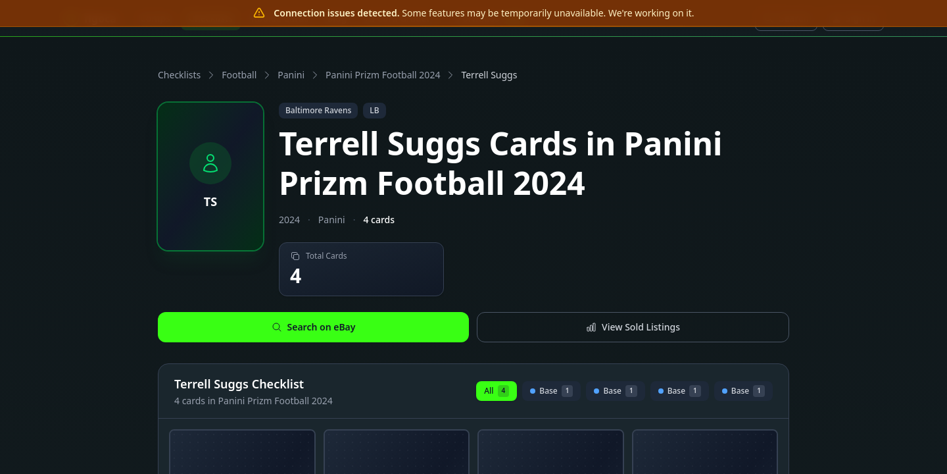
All (496, 391)
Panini (291, 74)
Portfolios (492, 18)
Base (551, 393)
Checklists (211, 18)
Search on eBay (314, 327)
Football (239, 74)
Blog (337, 18)
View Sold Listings (633, 327)
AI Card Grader (401, 18)
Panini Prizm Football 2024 (383, 74)
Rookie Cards (279, 18)
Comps (155, 18)
